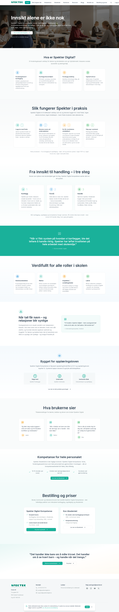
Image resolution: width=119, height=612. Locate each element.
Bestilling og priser (102, 2)
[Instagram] (90, 588)
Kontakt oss (90, 2)
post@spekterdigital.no (43, 590)
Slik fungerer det (36, 2)
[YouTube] (94, 588)
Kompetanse (47, 2)
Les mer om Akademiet (59, 478)
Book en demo (41, 32)
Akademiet (57, 2)
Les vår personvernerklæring (50, 607)
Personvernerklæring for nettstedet (70, 587)
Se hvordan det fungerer (22, 32)
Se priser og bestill (41, 529)
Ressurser (75, 2)
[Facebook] (87, 588)
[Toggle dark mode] (111, 2)
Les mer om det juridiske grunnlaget (59, 389)
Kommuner (66, 2)
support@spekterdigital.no (44, 592)
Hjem (27, 2)
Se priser (70, 563)
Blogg (82, 2)
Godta (87, 606)
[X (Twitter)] (98, 588)
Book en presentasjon (52, 563)
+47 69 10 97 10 (41, 587)
